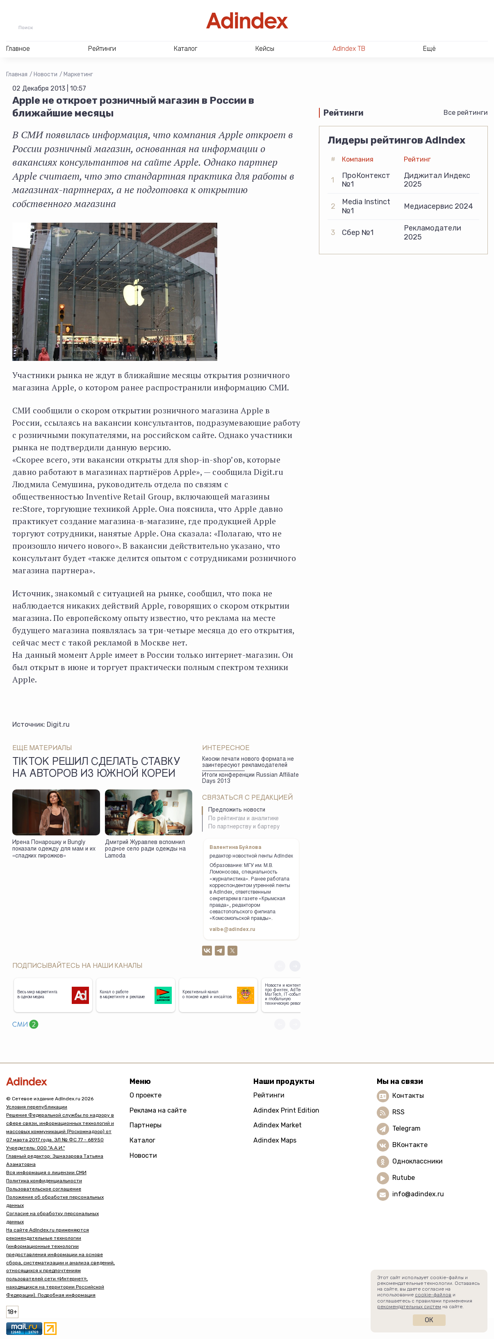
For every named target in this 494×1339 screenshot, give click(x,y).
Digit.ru (58, 724)
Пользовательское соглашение (43, 1189)
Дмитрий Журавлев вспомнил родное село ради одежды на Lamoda (145, 849)
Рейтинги (269, 1095)
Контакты (408, 1095)
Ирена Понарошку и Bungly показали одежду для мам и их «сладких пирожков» (54, 849)
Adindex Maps (274, 1140)
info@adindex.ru (418, 1194)
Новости (45, 74)
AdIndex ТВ (348, 48)
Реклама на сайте (158, 1110)
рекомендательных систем (409, 1306)
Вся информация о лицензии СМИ (46, 1172)
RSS (398, 1112)
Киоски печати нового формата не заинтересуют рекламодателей (248, 763)
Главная (16, 74)
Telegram (406, 1128)
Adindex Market (277, 1125)
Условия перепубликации (36, 1107)
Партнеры (146, 1125)
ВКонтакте (410, 1145)
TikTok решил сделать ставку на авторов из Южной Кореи (96, 768)
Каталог (142, 1140)
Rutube (403, 1178)
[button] (294, 966)
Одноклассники (417, 1161)
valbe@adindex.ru (232, 929)
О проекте (146, 1095)
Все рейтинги (466, 112)
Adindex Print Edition (286, 1110)
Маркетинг (78, 74)
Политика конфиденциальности (44, 1181)
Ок (429, 1320)
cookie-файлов (433, 1295)
